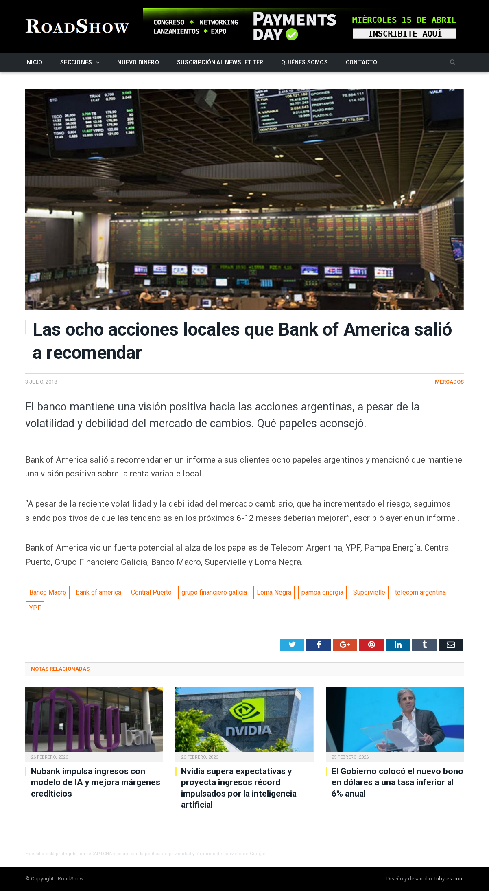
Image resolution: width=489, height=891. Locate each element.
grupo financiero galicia (214, 592)
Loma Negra (274, 592)
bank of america (98, 592)
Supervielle (369, 592)
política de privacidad (168, 853)
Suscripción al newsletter (220, 62)
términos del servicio (219, 853)
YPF (35, 608)
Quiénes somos (304, 62)
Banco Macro (47, 592)
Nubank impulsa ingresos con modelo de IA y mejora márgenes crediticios (95, 782)
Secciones (76, 62)
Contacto (362, 62)
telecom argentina (420, 592)
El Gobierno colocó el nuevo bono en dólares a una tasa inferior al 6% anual (397, 782)
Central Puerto (151, 592)
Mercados (449, 382)
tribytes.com (449, 879)
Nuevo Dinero (138, 62)
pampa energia (322, 592)
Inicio (33, 62)
